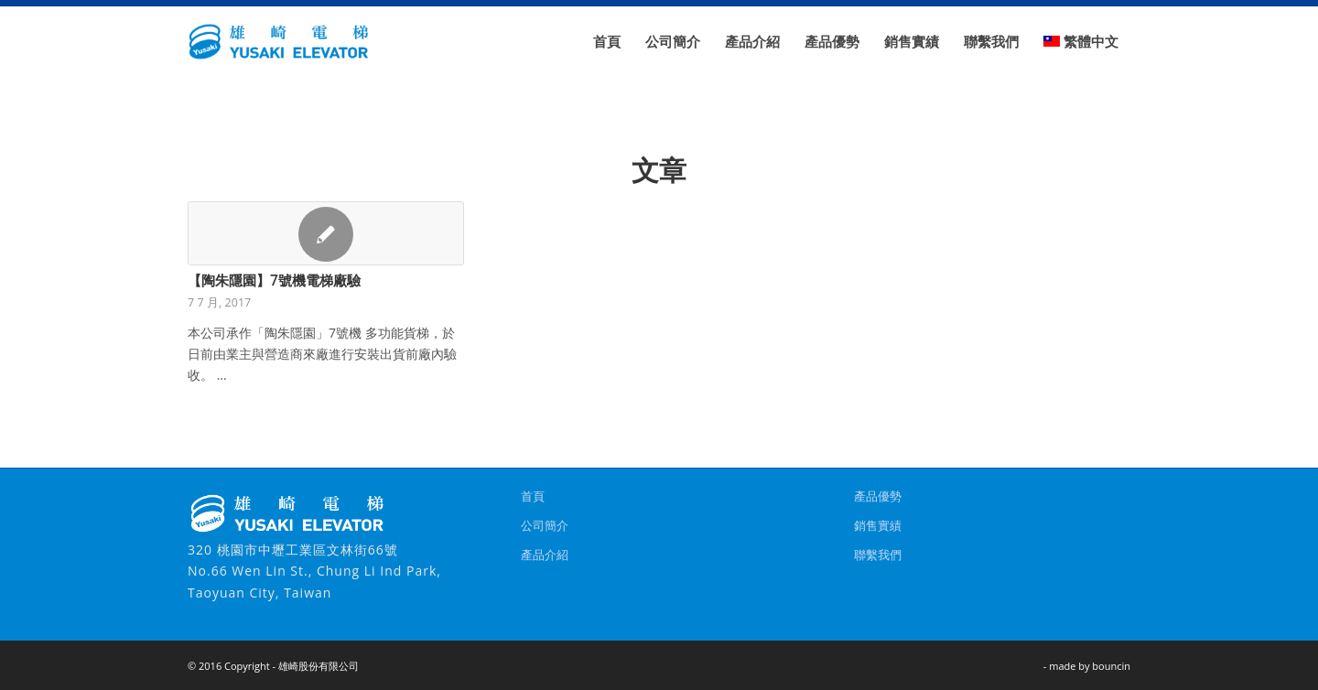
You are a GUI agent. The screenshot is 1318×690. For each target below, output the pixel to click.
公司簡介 (544, 525)
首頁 (533, 496)
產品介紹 (544, 554)
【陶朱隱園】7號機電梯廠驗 (274, 280)
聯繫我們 (878, 554)
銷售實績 (878, 525)
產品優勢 (878, 496)
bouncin (1111, 666)
